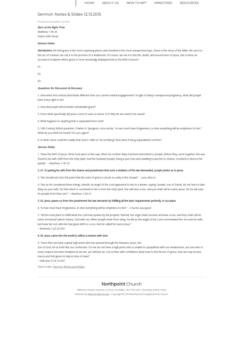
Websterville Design (98, 294)
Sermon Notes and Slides (69, 266)
